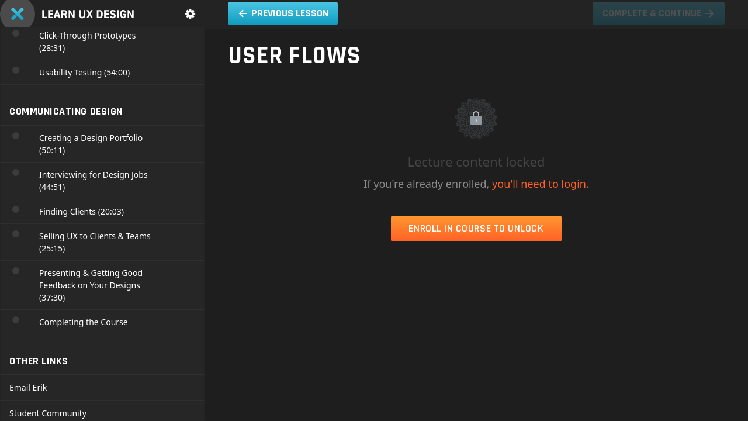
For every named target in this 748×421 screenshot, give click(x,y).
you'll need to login (539, 184)
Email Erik (28, 387)
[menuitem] (190, 13)
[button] (283, 13)
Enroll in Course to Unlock (475, 228)
